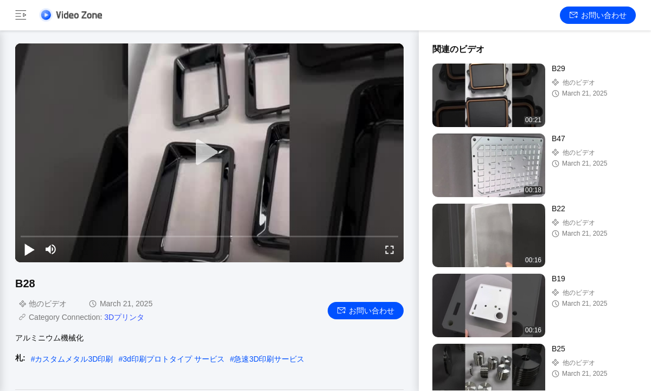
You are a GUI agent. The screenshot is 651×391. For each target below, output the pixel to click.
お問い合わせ (598, 15)
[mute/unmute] (51, 249)
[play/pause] (29, 249)
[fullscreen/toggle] (389, 249)
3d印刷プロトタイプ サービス (173, 359)
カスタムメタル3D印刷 (74, 359)
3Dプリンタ (124, 317)
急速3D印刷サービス (269, 359)
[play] (209, 152)
